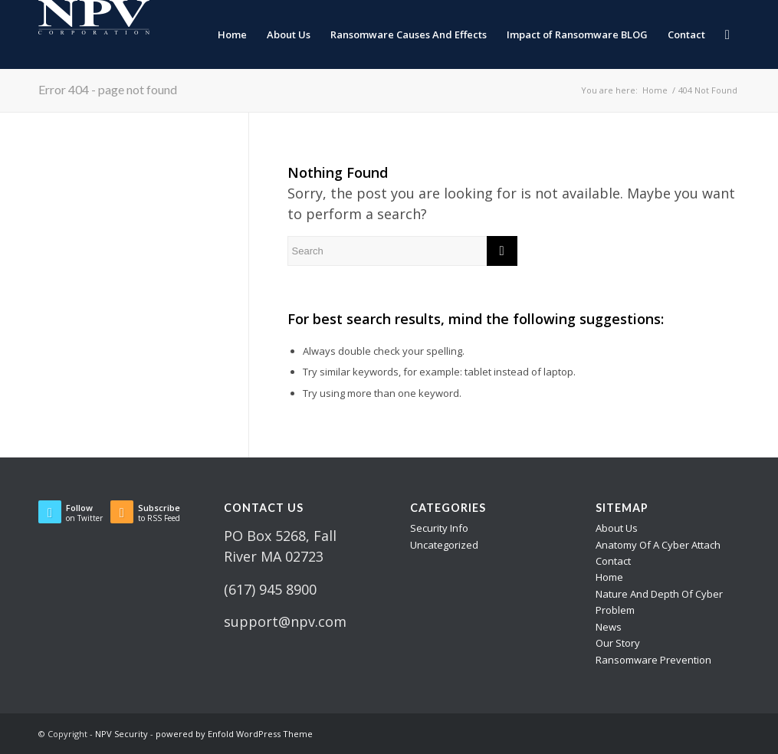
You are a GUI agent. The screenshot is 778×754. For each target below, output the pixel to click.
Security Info (439, 528)
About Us (617, 528)
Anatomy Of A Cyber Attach (658, 545)
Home (609, 577)
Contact (613, 561)
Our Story (618, 643)
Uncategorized (444, 545)
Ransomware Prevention (653, 660)
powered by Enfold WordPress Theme (234, 733)
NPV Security (121, 733)
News (609, 627)
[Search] (727, 34)
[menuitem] (232, 34)
